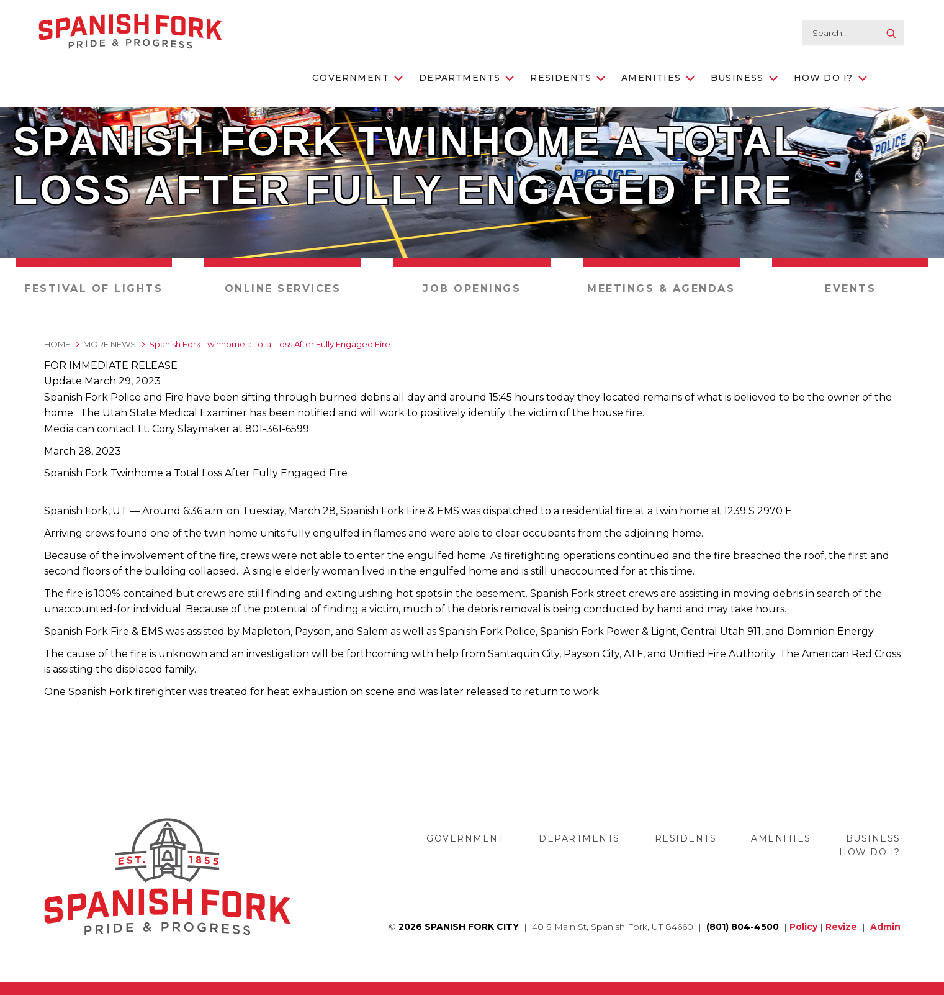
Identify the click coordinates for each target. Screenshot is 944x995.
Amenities (658, 77)
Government (357, 77)
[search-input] (853, 32)
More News (109, 344)
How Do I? (830, 77)
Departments (466, 77)
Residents (567, 77)
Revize (841, 926)
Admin (885, 926)
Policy (803, 926)
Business (744, 77)
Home (57, 344)
